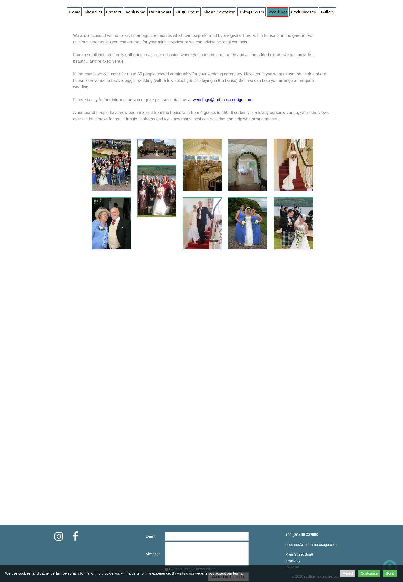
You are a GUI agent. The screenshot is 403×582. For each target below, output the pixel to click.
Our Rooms (160, 12)
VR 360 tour (187, 12)
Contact (114, 12)
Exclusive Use (304, 12)
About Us (93, 12)
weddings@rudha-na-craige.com (222, 100)
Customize (369, 573)
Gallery (327, 12)
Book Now (135, 12)
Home (74, 12)
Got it (390, 573)
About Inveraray (219, 12)
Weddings (277, 12)
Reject (348, 573)
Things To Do (251, 12)
